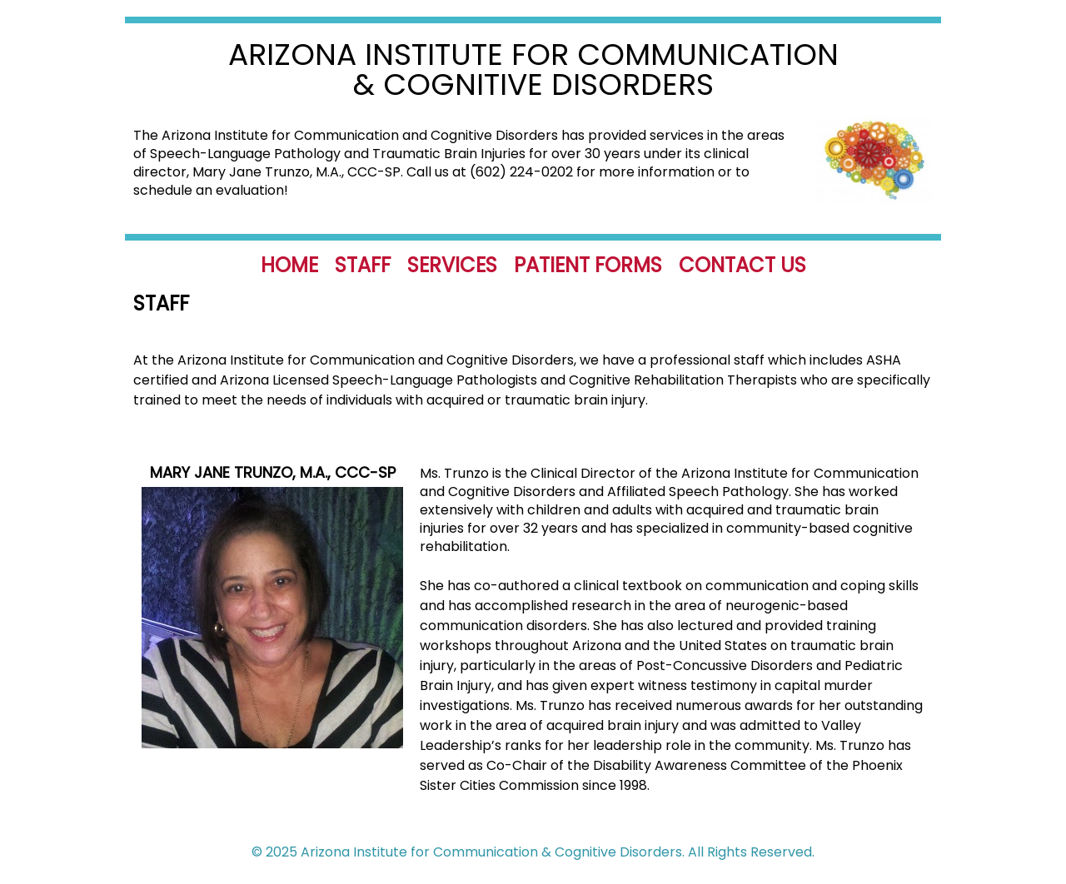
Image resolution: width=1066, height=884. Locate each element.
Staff (363, 265)
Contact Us (742, 265)
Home (289, 265)
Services (452, 265)
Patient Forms (588, 265)
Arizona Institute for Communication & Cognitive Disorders (533, 69)
